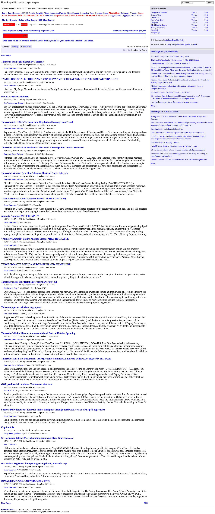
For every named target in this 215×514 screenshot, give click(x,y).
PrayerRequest (14, 13)
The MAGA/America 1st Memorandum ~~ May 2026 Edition (175, 60)
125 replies (41, 336)
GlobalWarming (73, 13)
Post (206, 12)
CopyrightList (115, 15)
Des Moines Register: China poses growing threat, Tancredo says (34, 463)
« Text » (143, 50)
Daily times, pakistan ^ (13, 433)
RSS (146, 503)
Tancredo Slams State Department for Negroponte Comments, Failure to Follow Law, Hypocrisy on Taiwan (56, 358)
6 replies (41, 150)
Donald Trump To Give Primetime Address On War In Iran (174, 146)
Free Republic (9, 2)
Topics (194, 12)
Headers (134, 50)
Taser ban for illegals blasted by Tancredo (22, 61)
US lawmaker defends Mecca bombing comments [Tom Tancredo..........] (37, 438)
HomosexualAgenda (58, 13)
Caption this (7, 427)
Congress (98, 13)
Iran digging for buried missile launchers (167, 129)
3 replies (40, 82)
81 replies (40, 441)
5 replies (39, 310)
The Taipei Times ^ (11, 313)
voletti (27, 430)
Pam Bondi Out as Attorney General (165, 142)
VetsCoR (154, 30)
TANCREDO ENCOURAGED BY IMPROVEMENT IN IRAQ (33, 198)
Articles (5, 46)
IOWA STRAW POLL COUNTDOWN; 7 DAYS (25, 481)
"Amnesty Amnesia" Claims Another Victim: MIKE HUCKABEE (35, 239)
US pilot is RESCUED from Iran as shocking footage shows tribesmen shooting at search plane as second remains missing (178, 137)
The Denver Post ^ (11, 288)
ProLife (32, 13)
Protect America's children (14, 96)
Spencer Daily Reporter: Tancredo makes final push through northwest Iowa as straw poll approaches (53, 409)
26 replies (41, 362)
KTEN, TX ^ (9, 390)
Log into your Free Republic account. (182, 44)
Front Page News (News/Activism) (165, 112)
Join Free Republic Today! (174, 40)
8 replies (39, 466)
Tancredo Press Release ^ (14, 128)
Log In (28, 2)
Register (35, 2)
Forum (21, 2)
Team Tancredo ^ (11, 68)
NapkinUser (31, 65)
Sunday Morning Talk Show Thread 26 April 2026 (170, 64)
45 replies (41, 219)
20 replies (40, 285)
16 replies (35, 430)
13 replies (41, 65)
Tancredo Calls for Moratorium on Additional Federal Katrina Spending (38, 333)
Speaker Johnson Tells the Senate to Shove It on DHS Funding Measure (179, 160)
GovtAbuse (124, 13)
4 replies (40, 201)
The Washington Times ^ (14, 103)
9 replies (40, 176)
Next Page (6, 55)
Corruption (84, 13)
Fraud (105, 13)
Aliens (46, 13)
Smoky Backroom (158, 27)
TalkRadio (49, 15)
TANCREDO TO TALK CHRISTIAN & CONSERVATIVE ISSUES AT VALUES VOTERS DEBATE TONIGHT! (59, 79)
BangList (39, 13)
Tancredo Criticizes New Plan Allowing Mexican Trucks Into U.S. (34, 173)
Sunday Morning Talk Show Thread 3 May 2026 (170, 56)
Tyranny (133, 13)
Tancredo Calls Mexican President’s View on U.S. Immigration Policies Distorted (42, 147)
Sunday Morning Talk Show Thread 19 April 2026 (170, 92)
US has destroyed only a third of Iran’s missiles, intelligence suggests (178, 150)
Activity (15, 46)
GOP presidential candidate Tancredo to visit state (27, 384)
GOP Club (155, 17)
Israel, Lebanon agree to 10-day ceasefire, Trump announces (174, 102)
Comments (26, 46)
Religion (154, 22)
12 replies (41, 125)
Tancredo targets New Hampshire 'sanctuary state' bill (29, 281)
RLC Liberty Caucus (159, 25)
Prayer (4, 13)
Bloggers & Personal (159, 12)
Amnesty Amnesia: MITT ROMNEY (20, 216)
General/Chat (156, 15)
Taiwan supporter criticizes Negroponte (21, 307)
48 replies (41, 242)
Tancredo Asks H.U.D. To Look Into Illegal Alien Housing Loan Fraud (37, 122)
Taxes (92, 13)
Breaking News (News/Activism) (164, 52)
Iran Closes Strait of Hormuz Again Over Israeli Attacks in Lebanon (177, 132)
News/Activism (157, 20)
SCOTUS (24, 13)
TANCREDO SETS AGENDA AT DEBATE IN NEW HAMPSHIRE (36, 264)
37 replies (40, 267)
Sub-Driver (30, 441)
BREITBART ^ (10, 444)
